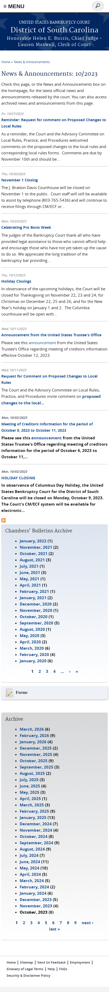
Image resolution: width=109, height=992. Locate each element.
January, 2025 (33, 817)
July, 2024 (29, 855)
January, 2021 (33, 598)
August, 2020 (32, 629)
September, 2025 (36, 767)
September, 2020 (36, 623)
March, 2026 (32, 729)
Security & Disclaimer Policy (28, 975)
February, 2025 (34, 811)
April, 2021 (30, 585)
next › (88, 922)
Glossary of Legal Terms (25, 969)
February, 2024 (34, 887)
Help (51, 969)
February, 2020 (34, 654)
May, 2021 (29, 579)
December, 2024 (36, 824)
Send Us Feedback (51, 962)
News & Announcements (32, 62)
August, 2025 (32, 773)
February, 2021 (34, 591)
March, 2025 (32, 805)
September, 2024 (36, 843)
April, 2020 (30, 642)
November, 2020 (36, 610)
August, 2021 (32, 560)
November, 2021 (36, 547)
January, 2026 (33, 742)
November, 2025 (36, 754)
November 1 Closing (19, 179)
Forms (15, 693)
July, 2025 (29, 779)
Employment (80, 962)
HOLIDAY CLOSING (18, 477)
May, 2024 (29, 868)
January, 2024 (33, 893)
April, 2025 (30, 798)
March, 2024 (32, 880)
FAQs (63, 969)
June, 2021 (30, 572)
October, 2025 (34, 761)
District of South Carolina (54, 30)
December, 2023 (36, 899)
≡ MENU (13, 6)
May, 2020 (29, 635)
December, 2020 (36, 604)
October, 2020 (34, 616)
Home (5, 62)
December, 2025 (36, 748)
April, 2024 (30, 874)
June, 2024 (30, 861)
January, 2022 (33, 541)
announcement (42, 342)
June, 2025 (30, 786)
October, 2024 (34, 836)
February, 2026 (34, 735)
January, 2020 (33, 661)
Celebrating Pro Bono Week (26, 227)
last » (54, 929)
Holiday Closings (16, 281)
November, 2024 (36, 830)
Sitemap (26, 962)
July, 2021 (29, 566)
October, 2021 (34, 553)
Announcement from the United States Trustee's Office (51, 334)
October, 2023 (34, 912)
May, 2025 (29, 792)
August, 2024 (32, 849)
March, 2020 (32, 648)
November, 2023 (36, 906)
